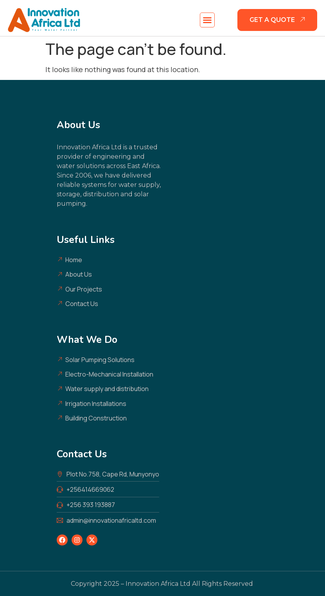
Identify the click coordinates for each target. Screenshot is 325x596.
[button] (207, 20)
